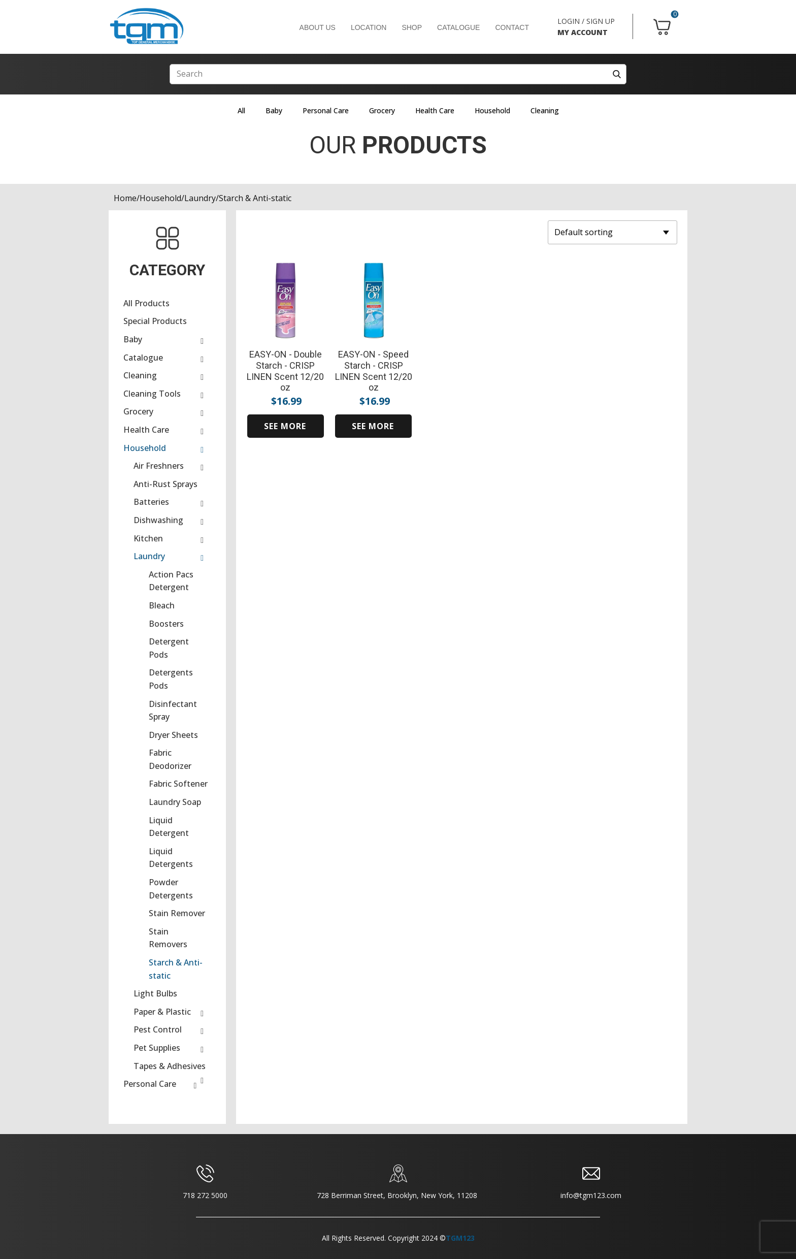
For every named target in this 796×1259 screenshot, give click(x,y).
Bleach (162, 605)
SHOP (412, 27)
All (241, 110)
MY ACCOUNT (582, 32)
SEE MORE (285, 426)
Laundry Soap (175, 802)
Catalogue (143, 357)
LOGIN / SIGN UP (586, 21)
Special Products (155, 321)
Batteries (151, 501)
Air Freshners (159, 465)
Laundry (200, 198)
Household (492, 110)
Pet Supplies (157, 1047)
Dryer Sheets (173, 734)
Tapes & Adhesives (170, 1066)
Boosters (166, 623)
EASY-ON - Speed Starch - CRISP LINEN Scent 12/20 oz (373, 371)
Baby (274, 110)
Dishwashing (158, 520)
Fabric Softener (178, 783)
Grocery (382, 110)
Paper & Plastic (162, 1011)
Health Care (434, 110)
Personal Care (326, 110)
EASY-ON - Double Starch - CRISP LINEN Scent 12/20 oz (285, 371)
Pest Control (158, 1029)
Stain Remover (177, 913)
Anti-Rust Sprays (165, 484)
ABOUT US (318, 27)
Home (125, 198)
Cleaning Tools (152, 393)
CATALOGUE (458, 27)
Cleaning (544, 110)
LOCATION (369, 27)
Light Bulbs (155, 993)
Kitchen (148, 538)
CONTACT (512, 27)
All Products (146, 303)
